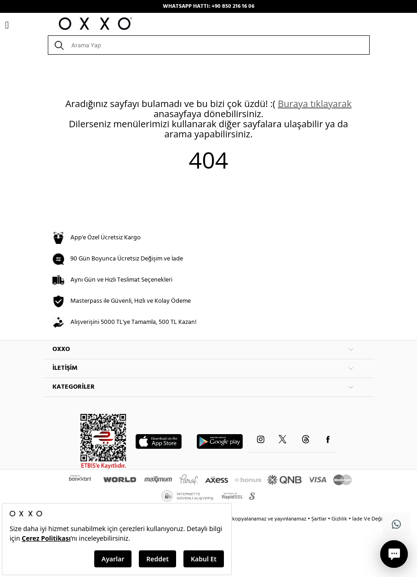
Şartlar (319, 519)
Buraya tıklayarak (315, 103)
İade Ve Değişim (371, 519)
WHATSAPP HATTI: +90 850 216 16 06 (208, 6)
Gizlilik (339, 519)
